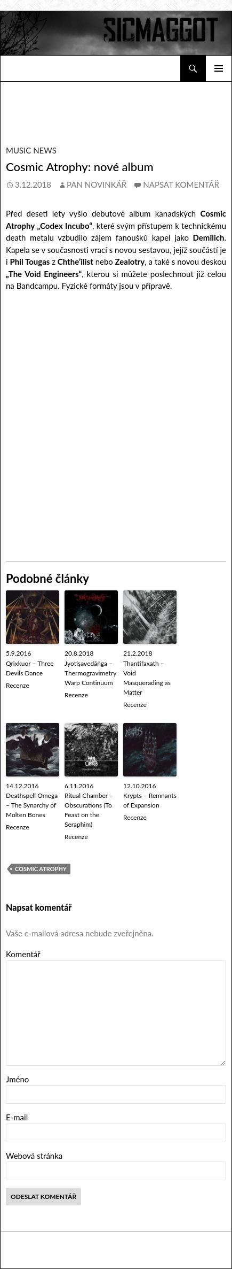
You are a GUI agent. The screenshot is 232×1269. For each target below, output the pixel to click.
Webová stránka (34, 1155)
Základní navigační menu (218, 68)
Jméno (17, 1079)
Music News (31, 150)
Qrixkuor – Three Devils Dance (30, 668)
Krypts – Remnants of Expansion (150, 800)
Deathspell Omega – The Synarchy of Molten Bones (32, 805)
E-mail (17, 1117)
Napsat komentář (181, 184)
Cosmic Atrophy (41, 868)
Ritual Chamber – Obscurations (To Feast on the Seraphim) (89, 809)
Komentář (23, 954)
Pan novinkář (96, 184)
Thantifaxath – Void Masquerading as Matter (147, 677)
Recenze (17, 685)
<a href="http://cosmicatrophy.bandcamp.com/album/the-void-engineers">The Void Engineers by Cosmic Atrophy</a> (116, 425)
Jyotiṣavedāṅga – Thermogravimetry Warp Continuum (90, 673)
